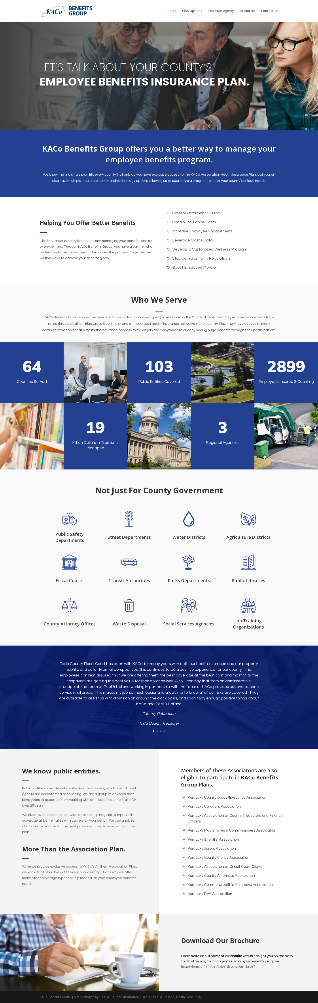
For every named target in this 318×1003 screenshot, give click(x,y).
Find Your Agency (221, 11)
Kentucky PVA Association (210, 894)
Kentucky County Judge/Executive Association (227, 798)
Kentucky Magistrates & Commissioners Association (232, 830)
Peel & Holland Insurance (119, 997)
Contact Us (269, 11)
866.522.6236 (191, 997)
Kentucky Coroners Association (214, 807)
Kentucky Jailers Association (212, 849)
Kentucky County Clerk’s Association (218, 858)
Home (171, 11)
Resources (247, 11)
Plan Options (192, 11)
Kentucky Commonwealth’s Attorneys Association (230, 885)
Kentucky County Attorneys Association (221, 876)
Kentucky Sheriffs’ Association (213, 840)
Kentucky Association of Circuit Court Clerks (225, 867)
